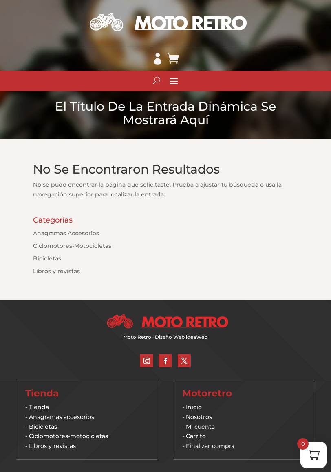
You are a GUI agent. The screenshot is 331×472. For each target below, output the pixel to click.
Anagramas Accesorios (66, 233)
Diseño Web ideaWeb (181, 337)
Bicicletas (47, 258)
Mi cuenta (200, 426)
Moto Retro (137, 337)
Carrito (196, 436)
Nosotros (199, 417)
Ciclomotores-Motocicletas (72, 245)
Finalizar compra (210, 446)
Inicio (194, 407)
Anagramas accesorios (61, 417)
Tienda (39, 407)
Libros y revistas (56, 271)
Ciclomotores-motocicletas (68, 436)
